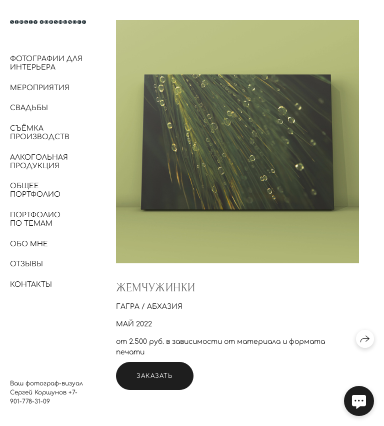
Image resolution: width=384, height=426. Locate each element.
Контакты (31, 284)
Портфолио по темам (35, 219)
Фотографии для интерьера (46, 63)
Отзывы (26, 264)
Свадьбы (29, 108)
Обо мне (29, 244)
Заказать (154, 375)
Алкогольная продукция (39, 162)
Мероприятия (40, 88)
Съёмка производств (40, 133)
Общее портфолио (35, 190)
